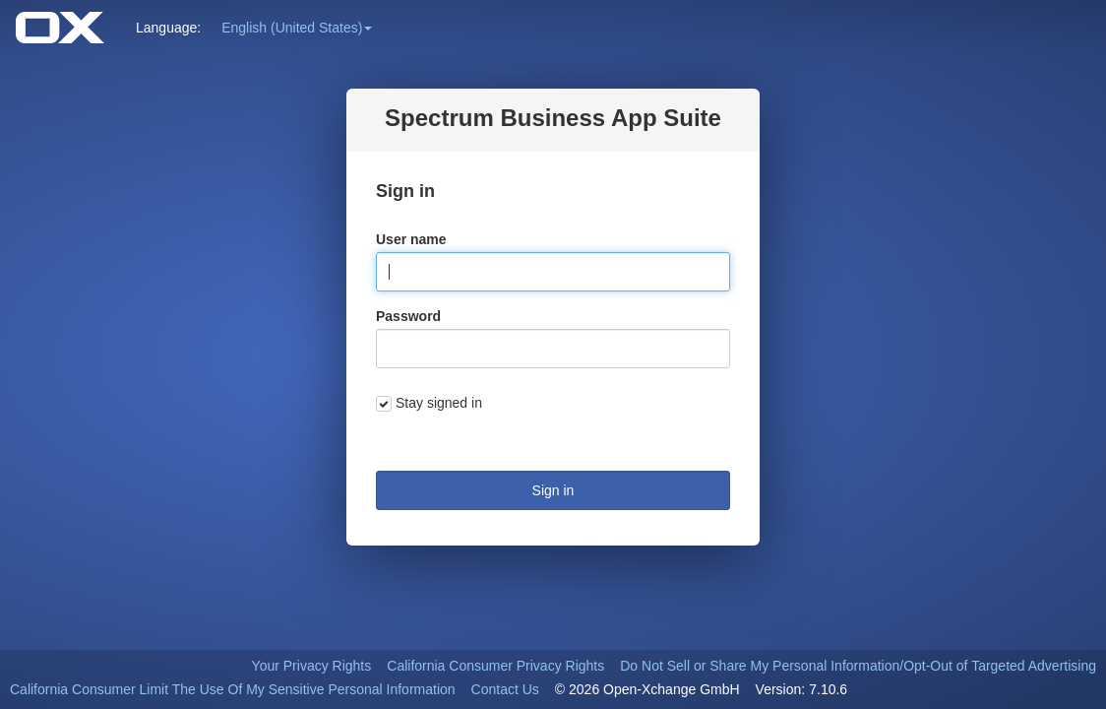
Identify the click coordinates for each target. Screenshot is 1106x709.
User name (411, 239)
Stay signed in (439, 403)
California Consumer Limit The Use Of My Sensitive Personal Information (233, 689)
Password (408, 316)
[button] (296, 27)
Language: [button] (168, 27)
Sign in (553, 490)
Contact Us (505, 689)
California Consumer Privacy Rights (495, 666)
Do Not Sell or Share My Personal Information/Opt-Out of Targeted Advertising (858, 666)
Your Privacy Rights (312, 666)
